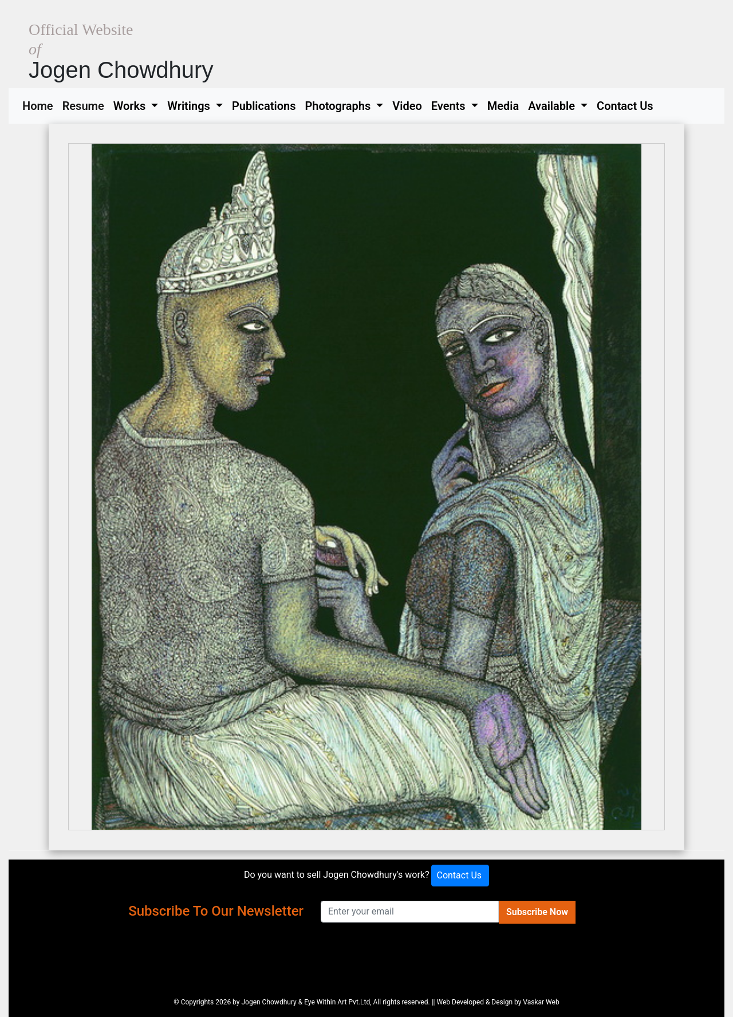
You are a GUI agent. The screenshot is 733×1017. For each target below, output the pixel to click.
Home (40, 105)
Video (407, 106)
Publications (264, 106)
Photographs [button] (339, 106)
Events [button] (449, 106)
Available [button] (553, 106)
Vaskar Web (541, 1002)
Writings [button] (189, 106)
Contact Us (625, 106)
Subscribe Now (537, 911)
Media (503, 106)
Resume (85, 105)
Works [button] (131, 106)
